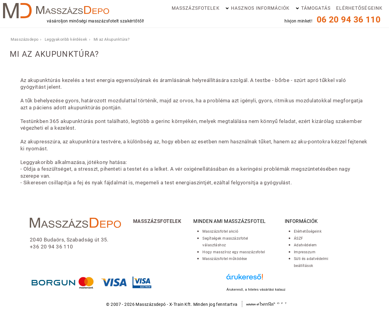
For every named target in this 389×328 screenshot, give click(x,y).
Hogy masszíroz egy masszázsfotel (233, 252)
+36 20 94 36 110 (51, 247)
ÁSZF (298, 238)
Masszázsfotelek (195, 8)
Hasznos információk (260, 8)
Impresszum (304, 252)
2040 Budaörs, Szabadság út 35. (69, 240)
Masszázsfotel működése (224, 259)
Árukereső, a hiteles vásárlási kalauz (256, 289)
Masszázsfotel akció (220, 231)
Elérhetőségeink (359, 8)
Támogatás (316, 8)
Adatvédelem (305, 245)
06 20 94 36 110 (349, 20)
